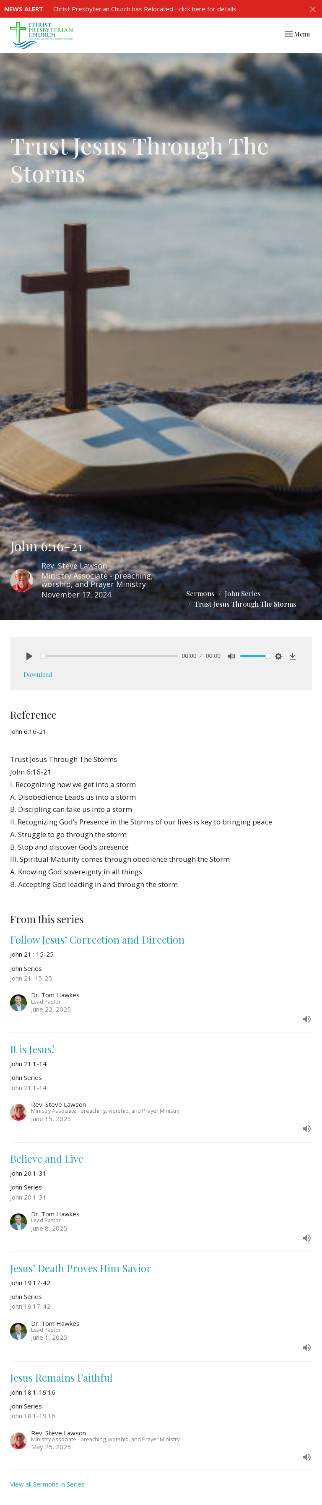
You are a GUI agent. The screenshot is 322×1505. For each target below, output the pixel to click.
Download (37, 674)
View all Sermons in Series (47, 1484)
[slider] (109, 656)
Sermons (200, 593)
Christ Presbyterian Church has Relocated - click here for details (144, 9)
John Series (243, 593)
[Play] (29, 656)
